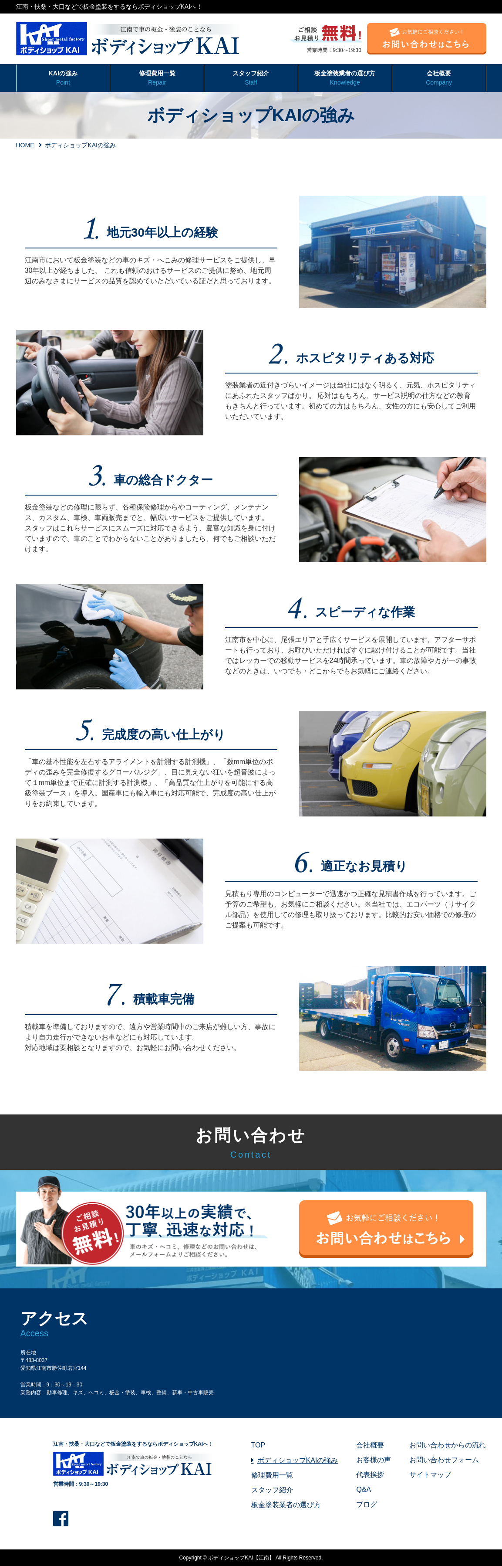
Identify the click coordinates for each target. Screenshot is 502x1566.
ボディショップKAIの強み (297, 1460)
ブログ (366, 1504)
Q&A (363, 1489)
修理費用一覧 (157, 78)
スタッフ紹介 (251, 78)
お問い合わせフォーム (444, 1460)
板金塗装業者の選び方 (345, 78)
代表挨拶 (370, 1474)
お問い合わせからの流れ (447, 1445)
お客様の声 (373, 1460)
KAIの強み (63, 78)
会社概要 (439, 78)
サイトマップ (430, 1474)
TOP (258, 1445)
